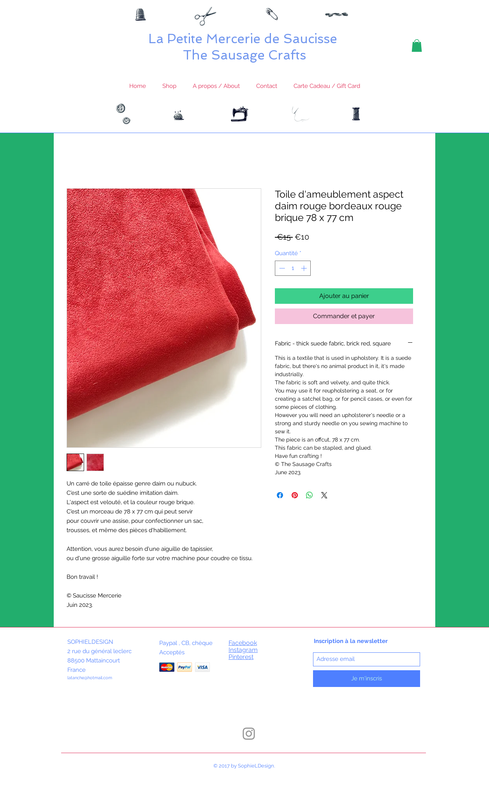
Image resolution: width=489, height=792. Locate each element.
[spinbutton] (293, 268)
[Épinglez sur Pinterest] (294, 495)
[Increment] (304, 268)
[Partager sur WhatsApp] (309, 495)
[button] (417, 45)
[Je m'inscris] (366, 678)
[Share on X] (324, 495)
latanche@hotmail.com (89, 677)
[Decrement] (281, 268)
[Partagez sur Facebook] (280, 495)
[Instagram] (249, 733)
